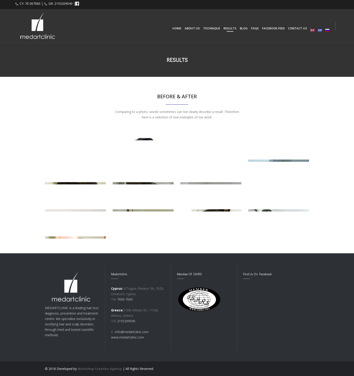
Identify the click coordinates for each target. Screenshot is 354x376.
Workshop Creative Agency (100, 369)
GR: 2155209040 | (62, 3)
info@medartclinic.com (132, 332)
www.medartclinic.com (127, 337)
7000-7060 (125, 299)
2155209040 (126, 321)
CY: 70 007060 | (31, 3)
